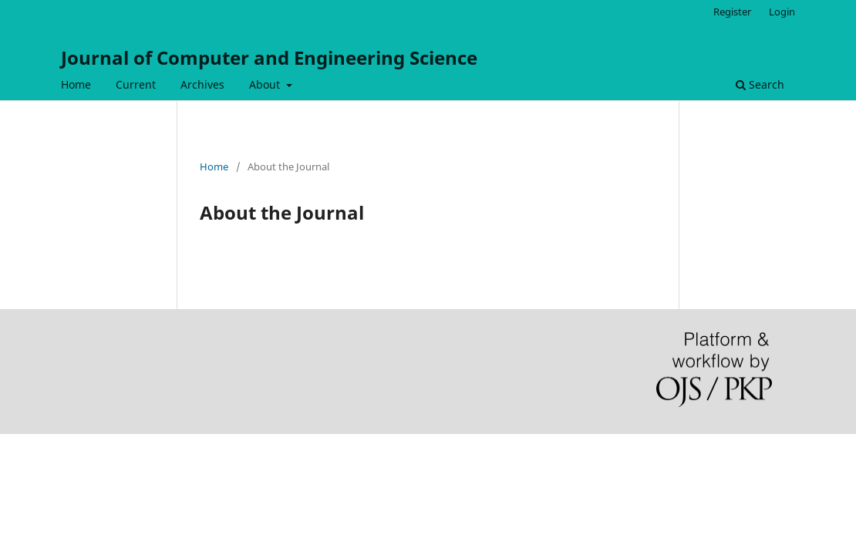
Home (76, 84)
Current (136, 84)
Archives (202, 84)
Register (732, 11)
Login (782, 11)
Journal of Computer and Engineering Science (269, 57)
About (266, 84)
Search (760, 84)
